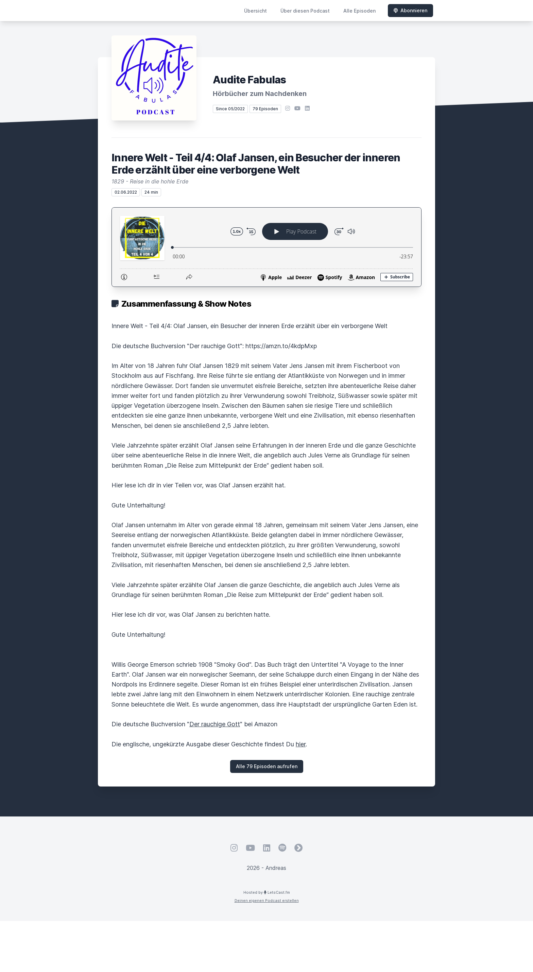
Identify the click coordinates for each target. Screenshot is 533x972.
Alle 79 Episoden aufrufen (266, 766)
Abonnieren (410, 10)
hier (301, 744)
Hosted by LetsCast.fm (266, 892)
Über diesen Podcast (305, 11)
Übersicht (255, 11)
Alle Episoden (359, 11)
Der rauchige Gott (214, 724)
